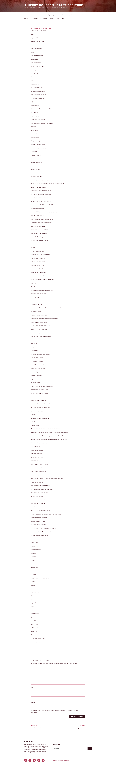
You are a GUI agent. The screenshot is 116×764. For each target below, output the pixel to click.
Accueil (26, 15)
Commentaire (35, 667)
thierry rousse (47, 28)
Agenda (45, 18)
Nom (32, 687)
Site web (33, 702)
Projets (26, 18)
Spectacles (56, 15)
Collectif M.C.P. (36, 18)
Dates (52, 18)
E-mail (33, 695)
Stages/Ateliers (81, 15)
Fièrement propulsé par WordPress (61, 760)
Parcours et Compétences (38, 15)
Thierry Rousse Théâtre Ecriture (54, 5)
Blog (49, 15)
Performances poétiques (68, 15)
